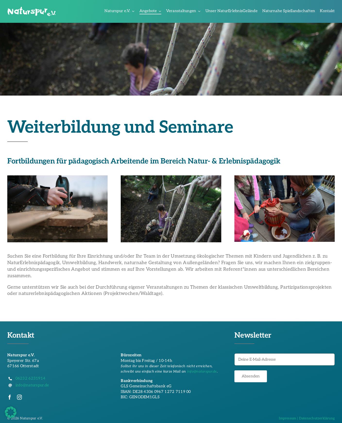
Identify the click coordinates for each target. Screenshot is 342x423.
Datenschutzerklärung (317, 418)
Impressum (287, 418)
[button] (10, 412)
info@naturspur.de (202, 371)
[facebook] (9, 397)
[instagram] (19, 397)
